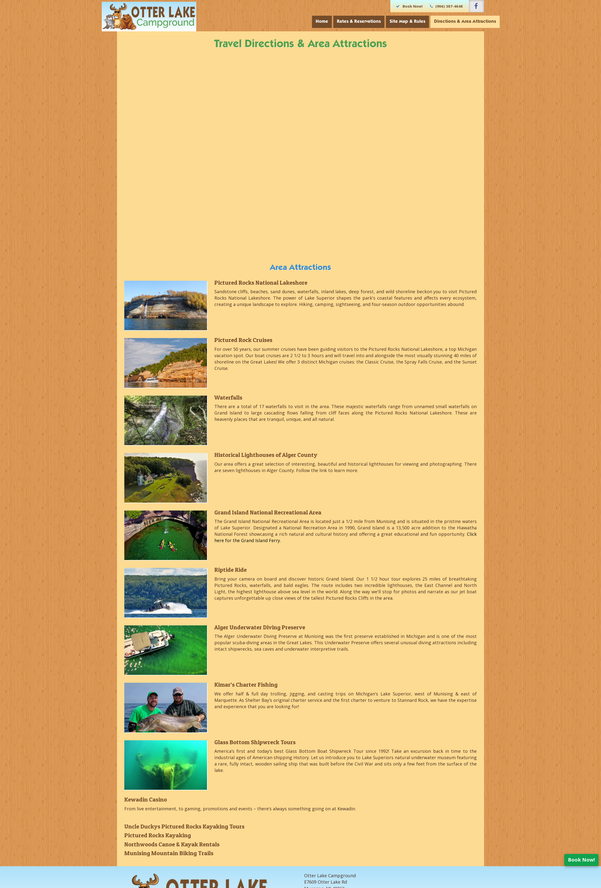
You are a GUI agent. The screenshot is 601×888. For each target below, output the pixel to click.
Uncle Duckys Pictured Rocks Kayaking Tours (184, 826)
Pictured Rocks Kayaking (157, 835)
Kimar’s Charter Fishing (245, 684)
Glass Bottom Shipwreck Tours (255, 742)
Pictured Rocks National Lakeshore (260, 282)
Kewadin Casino (145, 799)
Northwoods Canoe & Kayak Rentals (172, 844)
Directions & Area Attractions (450, 21)
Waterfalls (228, 397)
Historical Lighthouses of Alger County (265, 454)
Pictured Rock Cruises (243, 339)
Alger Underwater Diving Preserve (259, 627)
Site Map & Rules (392, 21)
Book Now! (581, 859)
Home (306, 21)
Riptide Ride (230, 569)
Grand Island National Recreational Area (267, 512)
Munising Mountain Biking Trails (168, 853)
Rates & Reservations (344, 21)
